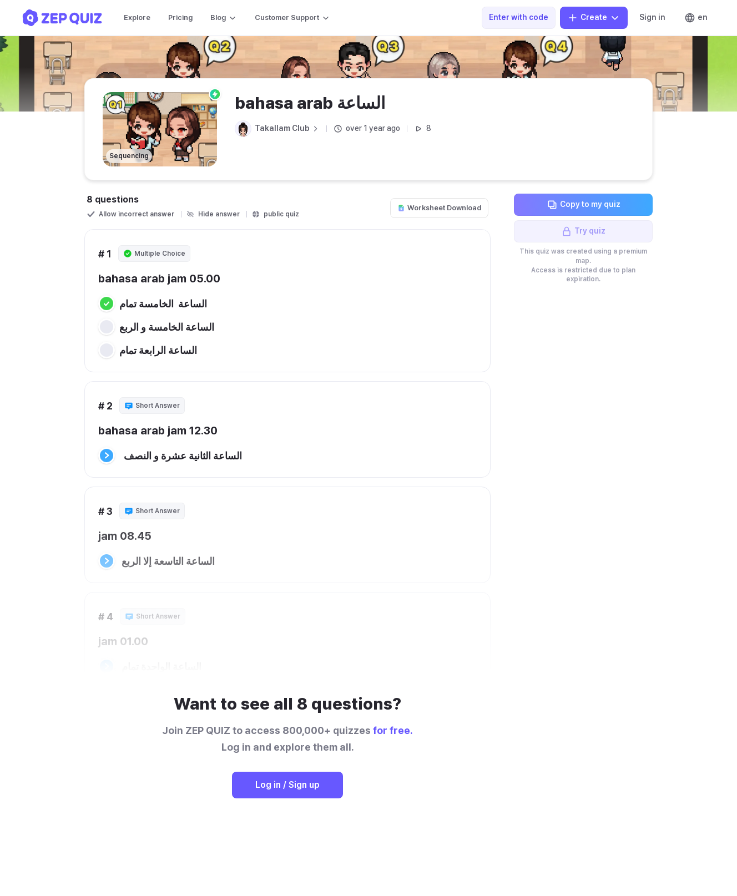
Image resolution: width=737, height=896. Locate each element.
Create (593, 17)
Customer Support (292, 17)
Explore (137, 17)
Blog (223, 17)
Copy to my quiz (583, 204)
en (696, 17)
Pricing (180, 17)
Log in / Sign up (287, 784)
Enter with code (518, 17)
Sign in (652, 17)
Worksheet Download (439, 208)
